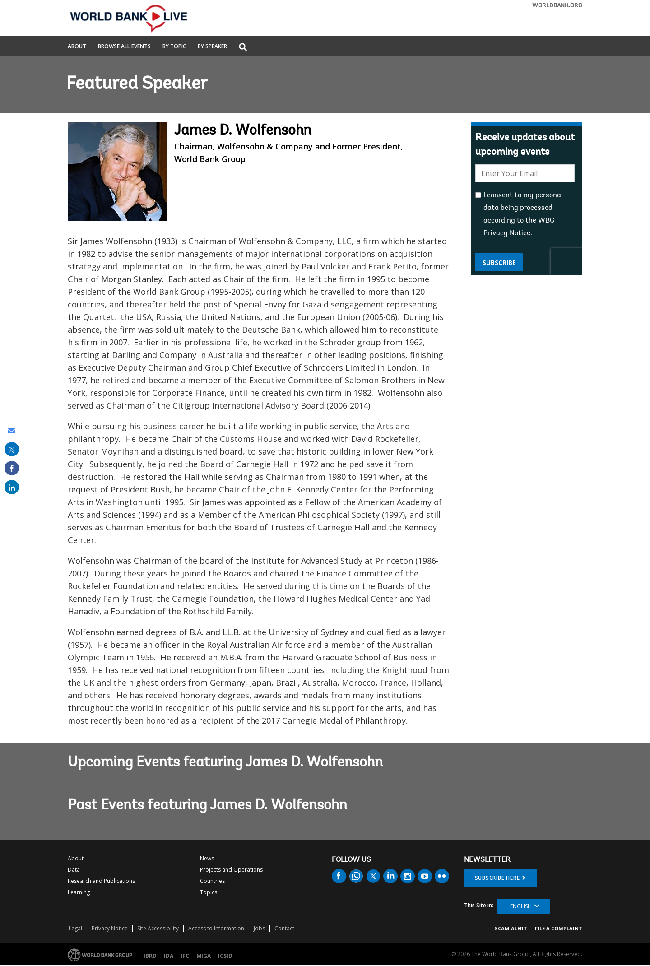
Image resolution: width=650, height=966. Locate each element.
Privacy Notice (110, 928)
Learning (79, 892)
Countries (212, 881)
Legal (75, 928)
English (521, 906)
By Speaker (212, 47)
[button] (243, 47)
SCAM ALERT (511, 928)
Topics (208, 892)
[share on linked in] (12, 487)
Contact (284, 928)
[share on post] (12, 449)
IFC (185, 956)
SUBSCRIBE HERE (497, 878)
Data (74, 869)
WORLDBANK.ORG (557, 6)
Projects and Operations (231, 869)
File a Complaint (558, 928)
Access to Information (216, 928)
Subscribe (499, 262)
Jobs (259, 928)
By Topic (174, 47)
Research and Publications (101, 881)
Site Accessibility (158, 928)
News (207, 858)
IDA (168, 956)
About (77, 47)
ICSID (225, 956)
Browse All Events (124, 47)
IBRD (150, 956)
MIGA (203, 956)
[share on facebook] (12, 468)
